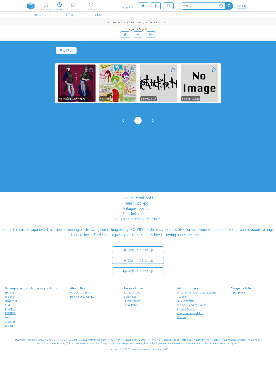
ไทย (7, 317)
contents (40, 15)
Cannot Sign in (186, 309)
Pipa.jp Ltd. (238, 292)
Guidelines (130, 297)
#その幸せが (148, 99)
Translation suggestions (40, 288)
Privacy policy (132, 301)
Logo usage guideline (190, 313)
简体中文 (10, 309)
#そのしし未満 (190, 99)
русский (10, 321)
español (10, 297)
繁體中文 (10, 313)
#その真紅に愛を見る (72, 99)
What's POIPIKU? (80, 292)
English (9, 292)
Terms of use (132, 292)
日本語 (9, 326)
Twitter (182, 297)
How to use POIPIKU (82, 297)
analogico (146, 348)
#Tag (69, 15)
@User (99, 15)
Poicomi (181, 317)
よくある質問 (185, 301)
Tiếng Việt (11, 301)
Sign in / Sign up (138, 250)
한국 (7, 305)
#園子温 (105, 99)
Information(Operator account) (197, 292)
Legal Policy (131, 305)
